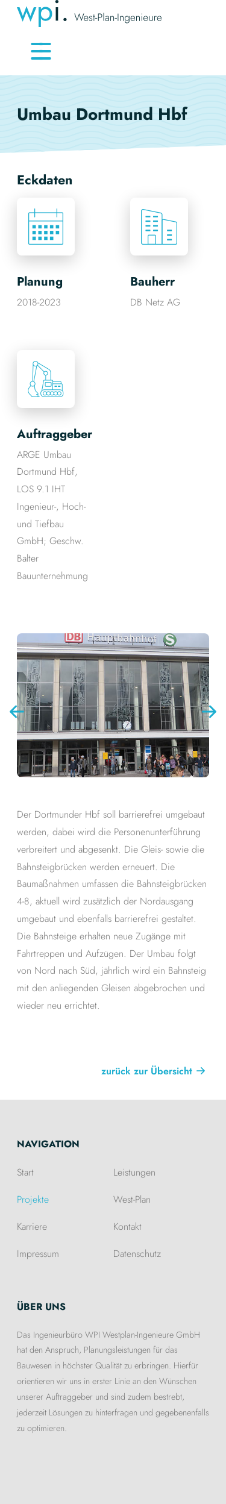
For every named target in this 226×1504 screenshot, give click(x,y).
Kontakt (127, 1226)
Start (25, 1172)
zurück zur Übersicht (146, 1071)
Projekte (33, 1199)
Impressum (38, 1254)
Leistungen (134, 1172)
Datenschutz (137, 1254)
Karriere (32, 1226)
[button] (209, 711)
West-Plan (132, 1199)
